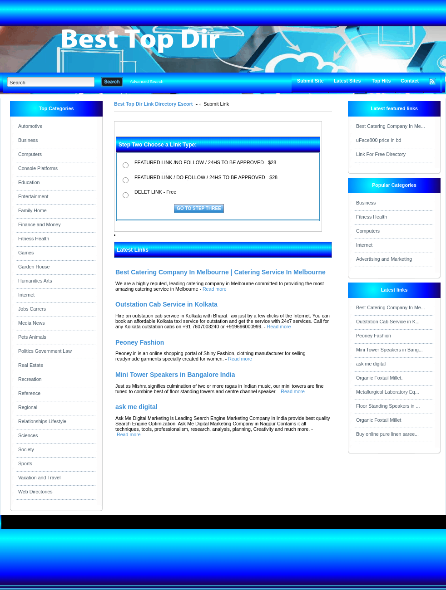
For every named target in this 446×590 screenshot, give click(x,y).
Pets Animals (32, 337)
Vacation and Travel (39, 477)
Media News (31, 323)
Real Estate (30, 365)
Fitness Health (33, 238)
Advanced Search (147, 81)
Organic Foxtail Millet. (379, 377)
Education (29, 182)
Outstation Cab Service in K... (388, 321)
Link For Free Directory (381, 154)
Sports (25, 463)
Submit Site (310, 80)
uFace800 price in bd (378, 140)
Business (28, 140)
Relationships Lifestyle (42, 421)
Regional (27, 407)
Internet (26, 294)
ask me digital (371, 363)
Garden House (34, 266)
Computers (30, 154)
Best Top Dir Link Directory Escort (153, 104)
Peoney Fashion (373, 335)
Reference (29, 393)
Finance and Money (39, 224)
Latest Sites (347, 80)
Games (26, 252)
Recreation (30, 379)
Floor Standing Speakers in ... (388, 406)
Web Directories (35, 491)
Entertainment (33, 196)
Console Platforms (38, 168)
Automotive (30, 126)
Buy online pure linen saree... (387, 434)
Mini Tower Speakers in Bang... (389, 349)
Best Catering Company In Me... (390, 126)
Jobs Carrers (32, 309)
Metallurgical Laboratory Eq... (387, 392)
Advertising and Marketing (384, 259)
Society (26, 449)
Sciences (28, 435)
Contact (410, 80)
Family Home (32, 210)
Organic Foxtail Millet (378, 420)
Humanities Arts (35, 280)
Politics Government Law (45, 351)
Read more (215, 289)
